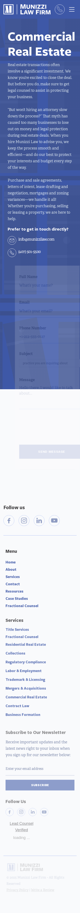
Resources (14, 592)
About (11, 570)
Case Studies (17, 599)
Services (13, 578)
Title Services (17, 632)
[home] (27, 9)
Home (11, 563)
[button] (72, 9)
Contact (13, 585)
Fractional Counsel (22, 606)
